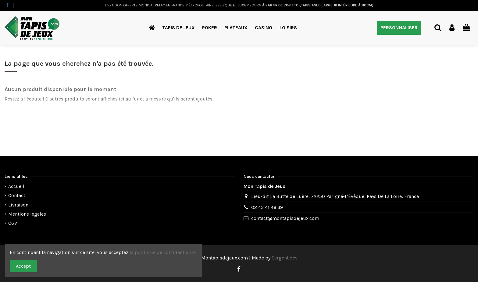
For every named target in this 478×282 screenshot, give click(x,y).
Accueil (16, 186)
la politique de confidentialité (163, 252)
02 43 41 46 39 (267, 207)
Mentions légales (27, 214)
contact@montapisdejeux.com (285, 218)
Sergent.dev (285, 258)
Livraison (18, 205)
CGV (12, 223)
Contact (16, 195)
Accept (23, 266)
